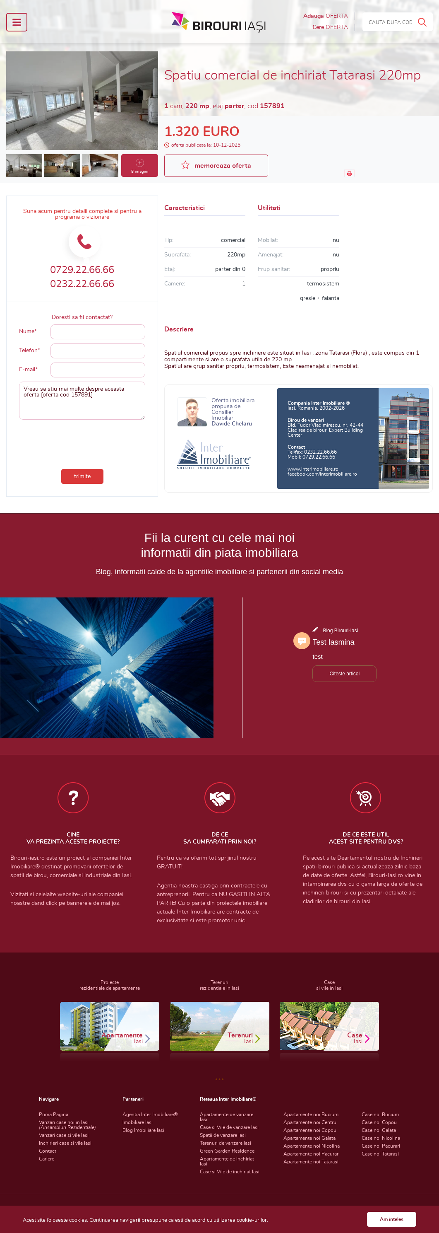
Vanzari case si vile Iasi (64, 1135)
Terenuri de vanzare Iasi (225, 1143)
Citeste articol (344, 674)
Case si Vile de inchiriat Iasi (229, 1171)
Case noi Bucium (380, 1114)
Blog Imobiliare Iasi (143, 1130)
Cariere (46, 1158)
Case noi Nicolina (381, 1138)
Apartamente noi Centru (309, 1122)
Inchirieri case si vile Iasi (65, 1143)
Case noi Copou (379, 1122)
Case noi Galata (379, 1130)
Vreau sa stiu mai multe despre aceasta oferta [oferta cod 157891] (82, 401)
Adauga (325, 16)
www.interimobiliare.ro (313, 469)
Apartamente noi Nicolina (311, 1146)
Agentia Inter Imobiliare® (150, 1114)
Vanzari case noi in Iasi (67, 1125)
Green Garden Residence (227, 1150)
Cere (330, 27)
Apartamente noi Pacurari (311, 1153)
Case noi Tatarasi (380, 1153)
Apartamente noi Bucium (310, 1114)
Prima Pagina (53, 1114)
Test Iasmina (333, 642)
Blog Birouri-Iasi (340, 630)
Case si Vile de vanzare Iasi (229, 1127)
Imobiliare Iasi (137, 1122)
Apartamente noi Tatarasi (310, 1161)
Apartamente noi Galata (309, 1138)
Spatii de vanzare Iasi (223, 1135)
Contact (47, 1150)
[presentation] (82, 442)
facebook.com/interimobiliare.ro (322, 473)
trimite (82, 476)
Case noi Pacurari (381, 1146)
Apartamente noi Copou (309, 1130)
